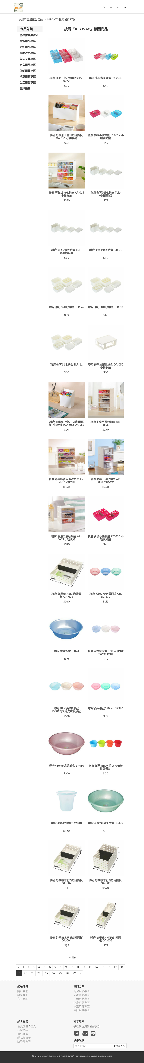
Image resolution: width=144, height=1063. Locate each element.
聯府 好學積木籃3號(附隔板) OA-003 (105, 882)
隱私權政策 (24, 1037)
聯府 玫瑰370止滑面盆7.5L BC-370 (106, 595)
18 (121, 967)
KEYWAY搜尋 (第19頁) (61, 19)
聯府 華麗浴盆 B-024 (66, 651)
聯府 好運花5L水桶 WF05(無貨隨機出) (106, 767)
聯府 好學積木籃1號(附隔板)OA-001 (66, 595)
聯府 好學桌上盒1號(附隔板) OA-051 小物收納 (66, 136)
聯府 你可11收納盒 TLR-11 (66, 364)
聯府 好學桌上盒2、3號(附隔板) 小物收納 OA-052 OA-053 (66, 423)
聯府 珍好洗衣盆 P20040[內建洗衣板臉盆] (106, 652)
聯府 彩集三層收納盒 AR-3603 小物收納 (66, 538)
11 (78, 967)
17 (115, 967)
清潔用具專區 (28, 76)
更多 (72, 957)
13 (90, 967)
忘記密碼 (22, 1030)
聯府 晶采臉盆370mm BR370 (105, 708)
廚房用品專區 (28, 64)
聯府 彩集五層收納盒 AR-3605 (106, 423)
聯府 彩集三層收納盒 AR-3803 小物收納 (106, 480)
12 (84, 967)
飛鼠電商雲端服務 (101, 1056)
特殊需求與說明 (29, 35)
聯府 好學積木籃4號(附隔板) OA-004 (66, 939)
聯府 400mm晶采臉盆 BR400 (105, 823)
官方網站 (22, 999)
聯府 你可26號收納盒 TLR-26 (66, 307)
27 (74, 973)
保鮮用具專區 (28, 70)
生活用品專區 (28, 82)
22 (39, 973)
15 (103, 967)
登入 (33, 1026)
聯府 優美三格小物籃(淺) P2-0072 (67, 79)
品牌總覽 (25, 88)
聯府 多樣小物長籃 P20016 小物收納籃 (105, 538)
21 (32, 973)
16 (109, 967)
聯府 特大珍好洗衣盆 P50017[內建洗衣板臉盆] (66, 710)
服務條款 (22, 1034)
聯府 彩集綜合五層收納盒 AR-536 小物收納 (66, 480)
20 (25, 973)
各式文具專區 (28, 58)
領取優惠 (119, 1046)
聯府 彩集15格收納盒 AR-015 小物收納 (66, 194)
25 (60, 973)
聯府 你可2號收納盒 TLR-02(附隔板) (66, 251)
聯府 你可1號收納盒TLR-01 (105, 249)
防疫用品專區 (28, 47)
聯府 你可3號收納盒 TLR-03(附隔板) (106, 194)
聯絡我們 (22, 995)
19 (19, 973)
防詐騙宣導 (24, 1041)
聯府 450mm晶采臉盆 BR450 (66, 765)
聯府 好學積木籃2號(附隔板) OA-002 (66, 882)
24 (53, 973)
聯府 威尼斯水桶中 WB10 (66, 823)
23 (46, 973)
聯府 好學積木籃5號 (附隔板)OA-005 (105, 939)
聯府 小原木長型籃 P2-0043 (105, 77)
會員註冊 (22, 1026)
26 (67, 973)
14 (96, 967)
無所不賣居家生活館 (31, 19)
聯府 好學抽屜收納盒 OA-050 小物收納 (105, 366)
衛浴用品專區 (28, 41)
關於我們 (22, 991)
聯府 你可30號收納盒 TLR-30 (105, 307)
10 (72, 967)
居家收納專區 (28, 53)
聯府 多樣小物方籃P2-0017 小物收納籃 (106, 136)
